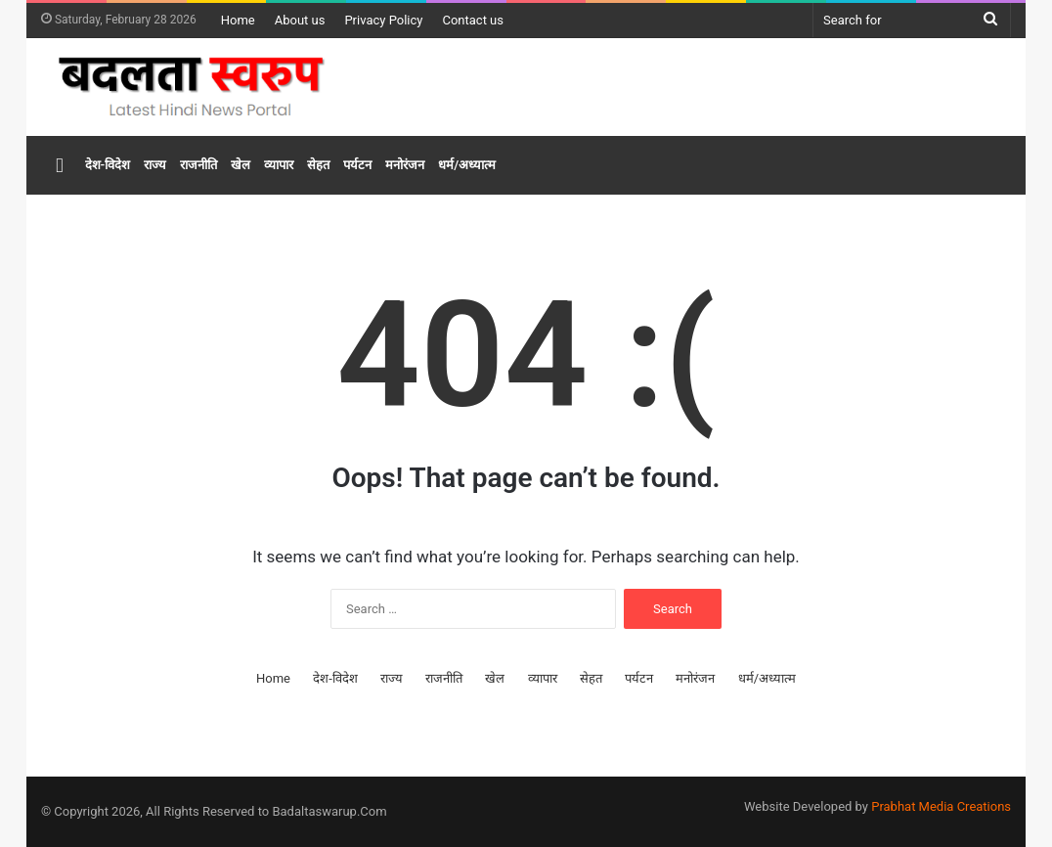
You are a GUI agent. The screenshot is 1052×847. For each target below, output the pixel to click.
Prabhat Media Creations (941, 806)
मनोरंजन (404, 164)
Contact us (473, 20)
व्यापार (278, 164)
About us (300, 20)
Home (238, 20)
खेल (240, 164)
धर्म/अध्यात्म (467, 164)
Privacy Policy (383, 20)
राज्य (155, 164)
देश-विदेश (108, 164)
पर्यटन (357, 164)
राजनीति (198, 164)
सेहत (318, 164)
